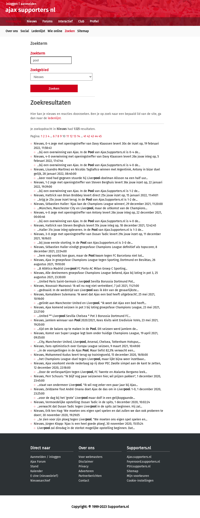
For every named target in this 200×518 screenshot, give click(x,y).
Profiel (94, 21)
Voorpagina (13, 21)
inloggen (12, 4)
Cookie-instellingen (140, 480)
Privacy (83, 466)
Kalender (36, 471)
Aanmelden (38, 457)
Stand (34, 466)
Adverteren (86, 471)
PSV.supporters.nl (138, 466)
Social (24, 31)
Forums (47, 21)
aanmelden (28, 4)
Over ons (12, 31)
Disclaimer (86, 461)
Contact (84, 480)
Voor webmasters (90, 457)
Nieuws (32, 21)
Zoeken (70, 31)
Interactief (65, 21)
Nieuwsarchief (40, 480)
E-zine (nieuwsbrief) (44, 476)
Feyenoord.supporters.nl (143, 461)
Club (81, 21)
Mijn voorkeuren (138, 476)
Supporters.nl (139, 448)
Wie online (55, 31)
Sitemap (83, 31)
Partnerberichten (90, 476)
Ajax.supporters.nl (139, 457)
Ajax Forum (38, 461)
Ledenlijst (38, 31)
